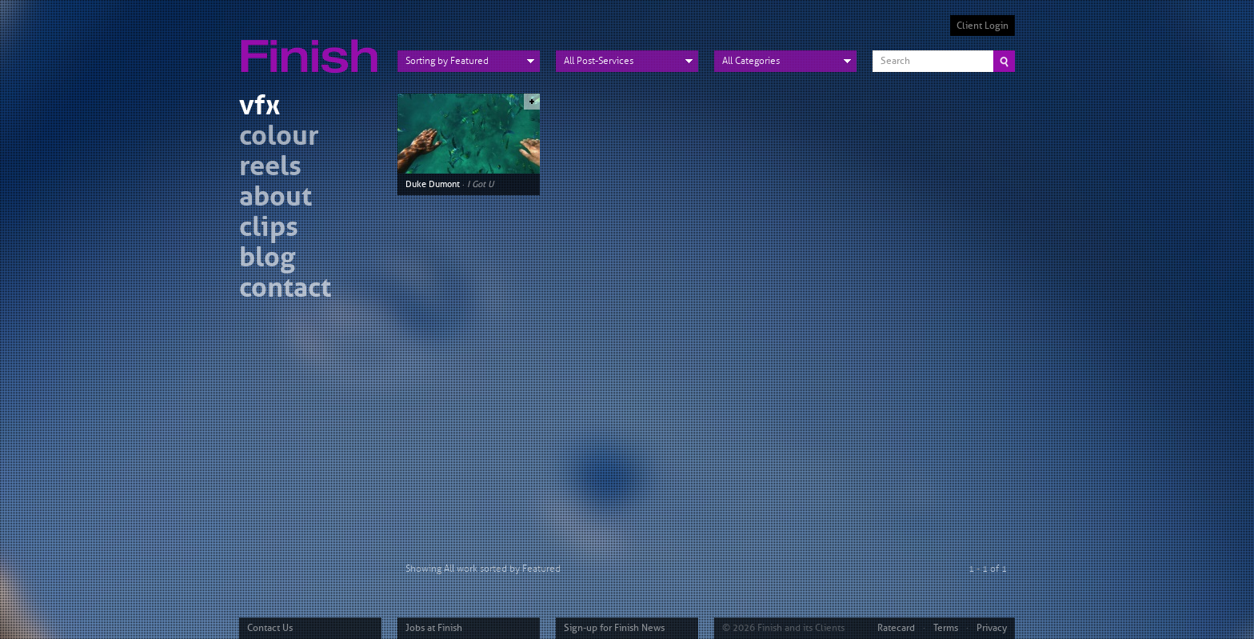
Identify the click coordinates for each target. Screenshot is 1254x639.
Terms (945, 627)
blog (267, 260)
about (275, 199)
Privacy (991, 627)
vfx (259, 108)
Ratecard (896, 627)
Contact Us (270, 627)
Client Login (982, 25)
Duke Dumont (432, 184)
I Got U (480, 184)
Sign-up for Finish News (614, 627)
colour (279, 138)
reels (270, 168)
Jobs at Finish (433, 627)
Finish (313, 46)
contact (285, 290)
